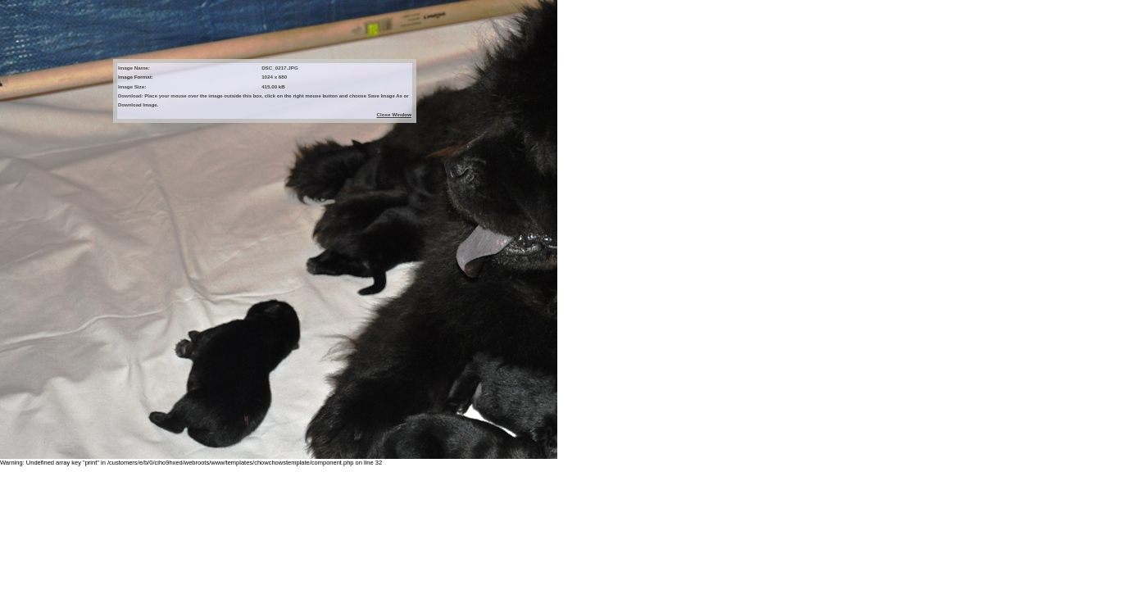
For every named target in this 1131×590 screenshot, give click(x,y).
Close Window (394, 114)
